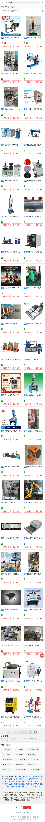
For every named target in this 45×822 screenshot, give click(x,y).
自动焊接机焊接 (33, 749)
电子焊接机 (19, 749)
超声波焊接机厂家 (8, 779)
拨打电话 (16, 46)
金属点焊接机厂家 (17, 781)
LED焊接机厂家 (14, 784)
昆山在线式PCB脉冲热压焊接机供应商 (18, 109)
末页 (35, 732)
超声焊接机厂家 (11, 786)
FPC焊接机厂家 (34, 786)
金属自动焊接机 (21, 769)
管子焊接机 (31, 764)
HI (19, 738)
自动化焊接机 (7, 759)
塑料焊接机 (6, 764)
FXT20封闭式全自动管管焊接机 (16, 681)
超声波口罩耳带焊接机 (12, 37)
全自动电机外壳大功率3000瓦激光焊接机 (19, 645)
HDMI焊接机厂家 (34, 779)
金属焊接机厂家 (37, 776)
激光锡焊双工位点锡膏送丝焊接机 (16, 395)
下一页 (28, 732)
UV (4, 741)
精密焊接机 (31, 754)
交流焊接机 (19, 764)
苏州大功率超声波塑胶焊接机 (15, 216)
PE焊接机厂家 (23, 786)
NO (32, 738)
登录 (17, 808)
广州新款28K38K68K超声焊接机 (16, 288)
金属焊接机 (19, 754)
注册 (27, 808)
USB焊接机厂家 (26, 784)
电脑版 (26, 813)
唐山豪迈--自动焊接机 (12, 466)
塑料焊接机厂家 (25, 776)
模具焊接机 (34, 759)
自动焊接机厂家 (21, 779)
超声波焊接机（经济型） (13, 538)
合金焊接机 (6, 769)
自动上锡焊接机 (10, 502)
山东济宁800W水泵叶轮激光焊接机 (17, 145)
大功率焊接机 (21, 759)
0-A (2, 738)
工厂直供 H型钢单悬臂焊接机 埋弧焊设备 (19, 574)
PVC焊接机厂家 (30, 781)
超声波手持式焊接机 (12, 610)
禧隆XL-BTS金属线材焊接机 (14, 359)
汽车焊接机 (6, 754)
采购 (42, 655)
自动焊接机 (6, 749)
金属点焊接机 (35, 769)
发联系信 (6, 46)
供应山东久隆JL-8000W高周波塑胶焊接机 (19, 73)
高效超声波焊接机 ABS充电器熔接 (16, 431)
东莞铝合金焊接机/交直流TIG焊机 (16, 717)
